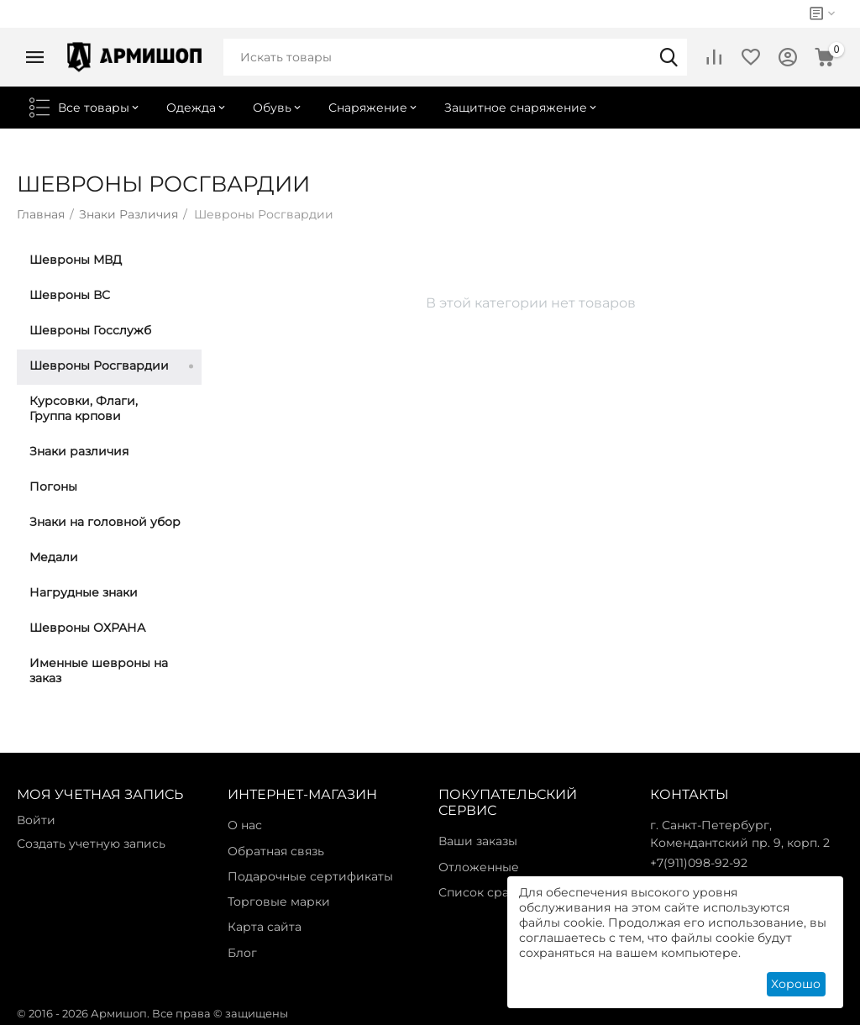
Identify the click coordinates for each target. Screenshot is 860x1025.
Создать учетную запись (91, 843)
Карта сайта (265, 926)
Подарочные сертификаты (310, 876)
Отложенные (478, 867)
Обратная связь (276, 851)
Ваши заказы (477, 841)
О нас (245, 825)
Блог (242, 952)
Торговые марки (279, 901)
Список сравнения (496, 892)
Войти (36, 820)
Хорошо (796, 983)
